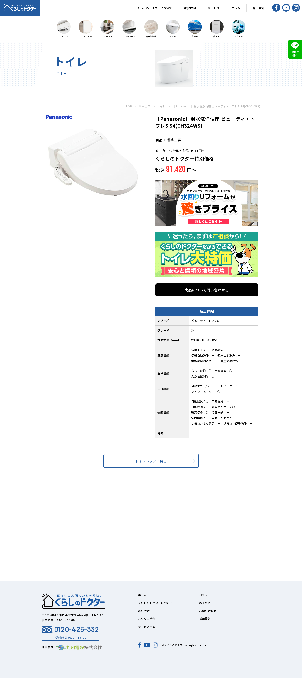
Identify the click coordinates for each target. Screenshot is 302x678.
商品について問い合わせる (207, 289)
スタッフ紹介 (146, 619)
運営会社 (144, 611)
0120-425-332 (70, 629)
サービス (214, 8)
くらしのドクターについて (154, 8)
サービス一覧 (146, 627)
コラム (236, 8)
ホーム (142, 595)
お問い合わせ (208, 611)
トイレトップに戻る (151, 460)
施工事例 (258, 8)
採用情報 (205, 619)
